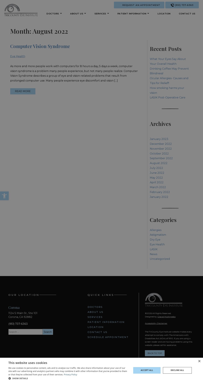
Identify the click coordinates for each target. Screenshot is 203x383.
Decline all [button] (177, 370)
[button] (68, 378)
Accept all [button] (147, 370)
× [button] (199, 361)
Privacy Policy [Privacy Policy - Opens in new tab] (70, 374)
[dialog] (101, 370)
